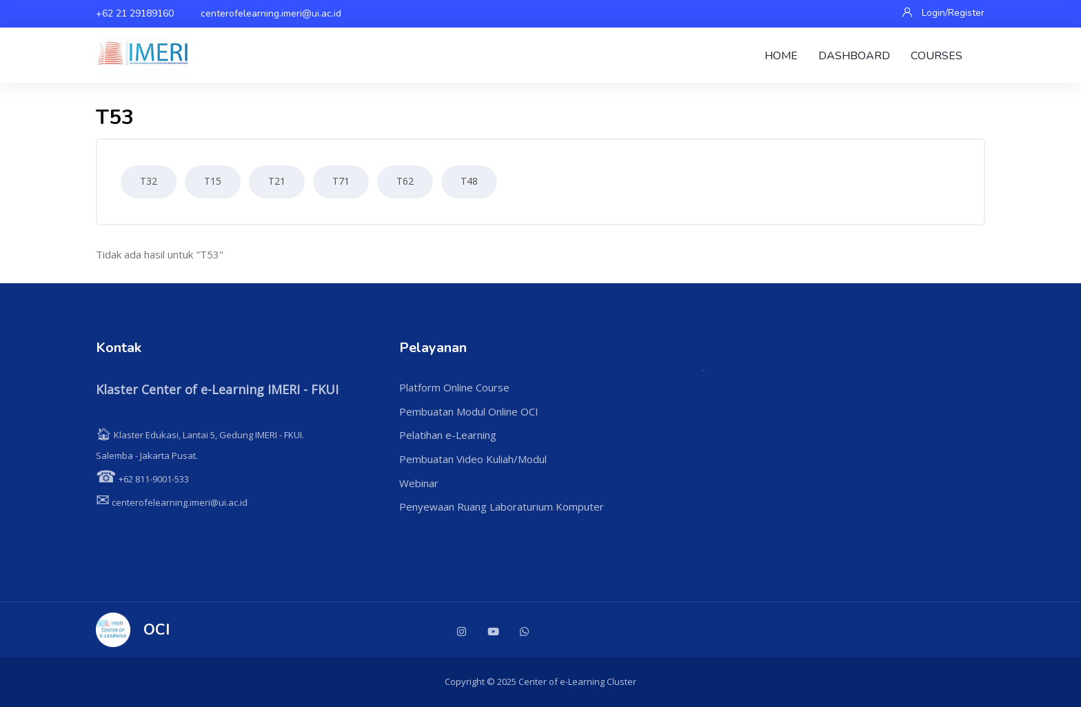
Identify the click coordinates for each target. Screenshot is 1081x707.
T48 (469, 180)
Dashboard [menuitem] (854, 55)
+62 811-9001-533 (142, 479)
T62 (405, 180)
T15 (212, 180)
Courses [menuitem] (936, 55)
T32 (148, 180)
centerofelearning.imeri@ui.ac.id (271, 13)
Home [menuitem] (781, 55)
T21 (276, 180)
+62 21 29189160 (135, 13)
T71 (341, 180)
